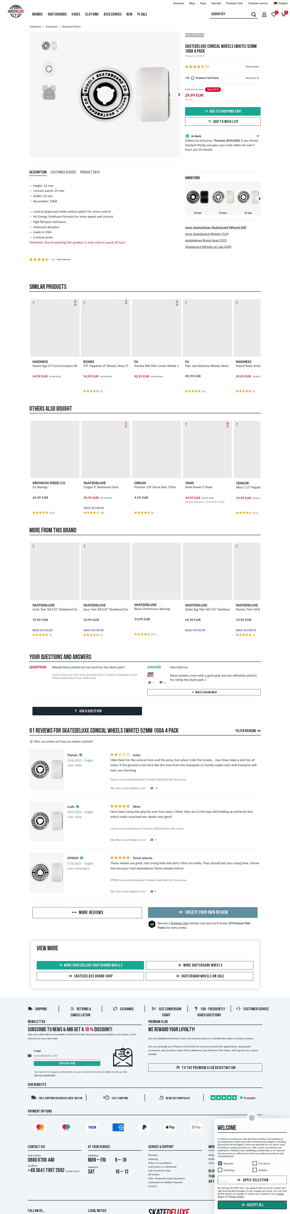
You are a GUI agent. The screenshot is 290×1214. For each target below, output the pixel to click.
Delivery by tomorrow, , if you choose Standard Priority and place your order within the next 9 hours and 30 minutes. (223, 142)
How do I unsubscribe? (44, 1075)
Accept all (252, 1205)
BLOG (211, 1171)
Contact (152, 1186)
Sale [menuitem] (142, 15)
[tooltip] (258, 78)
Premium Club (179, 923)
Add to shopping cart (223, 112)
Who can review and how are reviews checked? (61, 742)
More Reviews (87, 912)
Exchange (123, 1009)
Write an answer (204, 692)
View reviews (252, 66)
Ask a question (87, 711)
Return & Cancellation (160, 1162)
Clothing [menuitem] (92, 15)
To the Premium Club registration (205, 1067)
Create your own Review (202, 912)
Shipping (37, 1009)
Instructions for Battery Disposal (165, 1182)
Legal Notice (97, 1211)
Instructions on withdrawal (162, 1166)
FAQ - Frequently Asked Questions (166, 1178)
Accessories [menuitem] (113, 15)
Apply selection (252, 1180)
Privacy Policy (236, 1196)
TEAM (212, 1176)
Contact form (72, 1171)
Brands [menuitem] (37, 15)
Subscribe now (67, 1063)
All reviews (154, 1174)
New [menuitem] (129, 15)
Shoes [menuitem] (75, 15)
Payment (152, 1155)
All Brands (213, 1159)
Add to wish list (223, 122)
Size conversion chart (159, 1170)
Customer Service (252, 1009)
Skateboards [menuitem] (57, 15)
